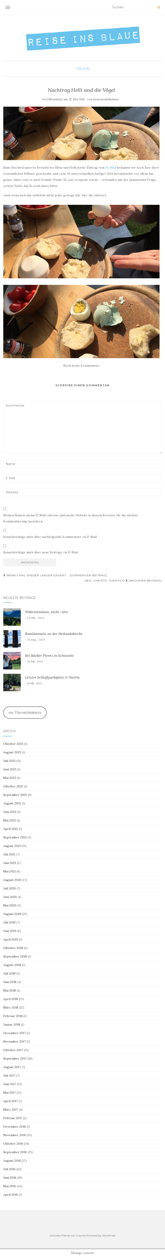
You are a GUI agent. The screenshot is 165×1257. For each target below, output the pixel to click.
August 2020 (12, 880)
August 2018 (12, 965)
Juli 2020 (9, 888)
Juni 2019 (9, 931)
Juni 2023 (9, 769)
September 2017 (15, 1058)
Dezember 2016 (14, 1127)
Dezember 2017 (14, 1033)
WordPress (108, 1235)
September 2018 (15, 956)
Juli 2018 (9, 973)
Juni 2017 (9, 1084)
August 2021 (12, 846)
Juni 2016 (9, 1178)
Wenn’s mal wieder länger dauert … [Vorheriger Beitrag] (55, 575)
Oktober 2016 (13, 1144)
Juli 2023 (9, 761)
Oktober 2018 (13, 948)
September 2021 (15, 837)
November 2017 (14, 1041)
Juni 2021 (9, 863)
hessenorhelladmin (106, 99)
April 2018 (10, 999)
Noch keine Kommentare (81, 366)
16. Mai (110, 167)
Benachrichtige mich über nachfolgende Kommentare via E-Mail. (50, 537)
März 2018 (10, 1007)
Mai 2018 (9, 990)
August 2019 (12, 914)
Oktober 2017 (13, 1050)
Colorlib (81, 1235)
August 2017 (12, 1067)
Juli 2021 (9, 854)
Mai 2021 (9, 871)
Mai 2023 (9, 778)
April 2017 (10, 1101)
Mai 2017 (9, 1093)
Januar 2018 (11, 1024)
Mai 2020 (9, 905)
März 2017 (10, 1110)
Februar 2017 (12, 1118)
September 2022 (15, 795)
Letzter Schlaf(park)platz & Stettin (52, 677)
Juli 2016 (9, 1169)
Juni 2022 (9, 812)
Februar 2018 (12, 1016)
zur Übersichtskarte (25, 712)
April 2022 (10, 829)
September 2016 (15, 1152)
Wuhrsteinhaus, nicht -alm (46, 612)
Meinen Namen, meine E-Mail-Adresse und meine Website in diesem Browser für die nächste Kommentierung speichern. (70, 518)
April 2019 (10, 939)
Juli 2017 (9, 1075)
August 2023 (12, 752)
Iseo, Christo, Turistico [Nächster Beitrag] (123, 580)
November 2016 (14, 1135)
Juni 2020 (10, 897)
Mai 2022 (9, 820)
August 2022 (12, 803)
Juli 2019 (9, 922)
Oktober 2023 (13, 744)
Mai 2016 (9, 1186)
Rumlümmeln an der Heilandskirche (53, 633)
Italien (82, 69)
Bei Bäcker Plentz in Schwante (49, 655)
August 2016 (12, 1161)
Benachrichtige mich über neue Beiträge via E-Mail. (40, 552)
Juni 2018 (9, 982)
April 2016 (10, 1195)
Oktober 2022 (13, 786)
